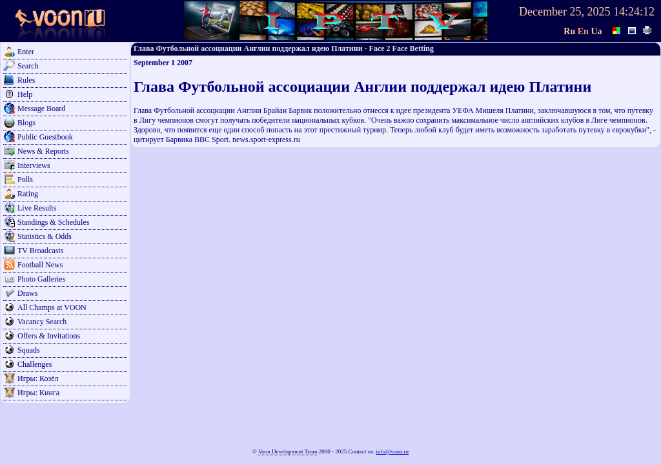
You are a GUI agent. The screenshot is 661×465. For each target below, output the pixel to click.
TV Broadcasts (40, 250)
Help (24, 94)
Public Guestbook (45, 136)
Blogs (26, 122)
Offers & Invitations (48, 335)
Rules (26, 80)
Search (28, 65)
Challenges (34, 364)
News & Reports (43, 151)
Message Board (41, 108)
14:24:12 (634, 11)
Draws (27, 293)
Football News (40, 264)
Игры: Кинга (38, 392)
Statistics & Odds (44, 236)
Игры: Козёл (37, 378)
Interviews (33, 165)
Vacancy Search (41, 321)
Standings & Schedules (53, 222)
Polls (25, 179)
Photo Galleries (41, 279)
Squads (28, 350)
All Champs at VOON (51, 307)
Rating (27, 193)
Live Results (36, 207)
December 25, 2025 (564, 11)
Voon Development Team (288, 451)
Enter (25, 51)
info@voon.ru (392, 451)
